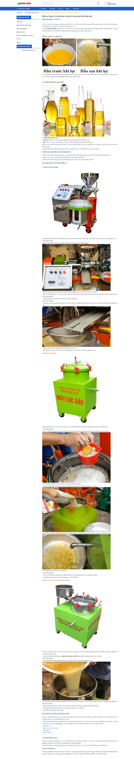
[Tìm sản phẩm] (71, 3)
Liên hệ (67, 8)
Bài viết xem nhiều (23, 46)
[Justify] (98, 3)
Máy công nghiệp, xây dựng (25, 35)
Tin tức (60, 8)
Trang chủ (43, 8)
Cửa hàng (52, 8)
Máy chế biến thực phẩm (24, 25)
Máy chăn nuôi (21, 32)
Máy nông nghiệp (22, 28)
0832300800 (111, 4)
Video (18, 42)
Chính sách (76, 8)
